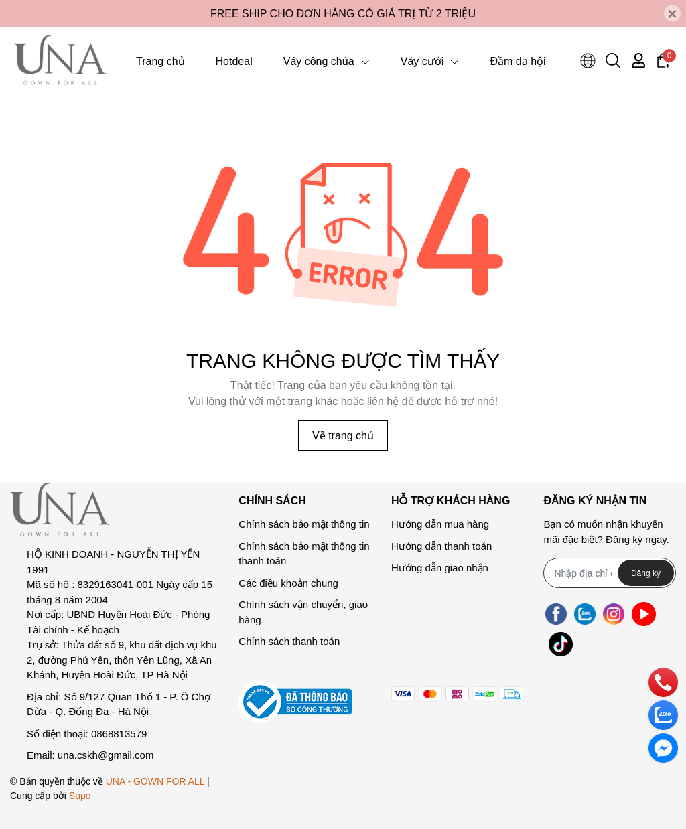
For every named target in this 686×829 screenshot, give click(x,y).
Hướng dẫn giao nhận (439, 567)
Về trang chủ (343, 435)
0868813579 (119, 733)
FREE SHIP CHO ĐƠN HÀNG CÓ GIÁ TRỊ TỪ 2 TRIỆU (343, 13)
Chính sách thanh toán (289, 641)
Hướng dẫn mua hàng (440, 524)
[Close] (672, 13)
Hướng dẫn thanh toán (441, 546)
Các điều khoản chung (288, 583)
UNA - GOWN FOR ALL (155, 781)
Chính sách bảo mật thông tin (303, 524)
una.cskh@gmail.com (106, 755)
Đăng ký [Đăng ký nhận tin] (646, 573)
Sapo (80, 795)
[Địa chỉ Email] (609, 573)
